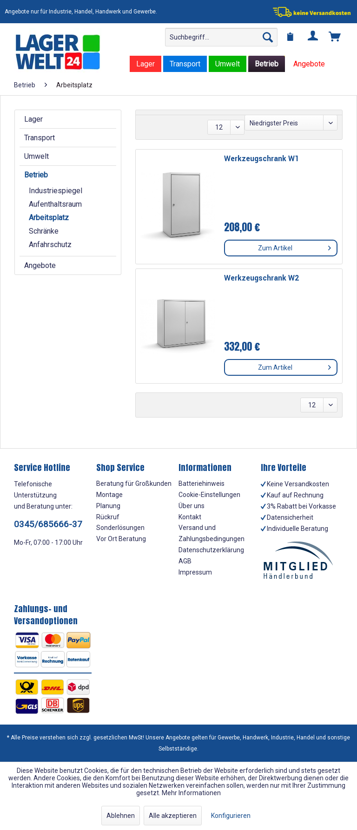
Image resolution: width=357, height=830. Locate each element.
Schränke (44, 231)
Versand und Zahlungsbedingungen (211, 533)
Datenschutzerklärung (211, 550)
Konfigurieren (231, 815)
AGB (185, 561)
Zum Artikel (294, 246)
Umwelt (36, 156)
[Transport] (185, 64)
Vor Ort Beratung (121, 538)
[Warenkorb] (335, 37)
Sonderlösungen (120, 527)
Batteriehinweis (201, 483)
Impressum (195, 572)
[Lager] (145, 64)
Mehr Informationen (191, 793)
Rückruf (107, 517)
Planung (108, 506)
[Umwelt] (227, 64)
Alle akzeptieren (173, 815)
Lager (33, 119)
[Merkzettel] (290, 37)
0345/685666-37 (48, 524)
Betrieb (36, 174)
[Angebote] (309, 64)
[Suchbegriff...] (221, 37)
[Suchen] (268, 37)
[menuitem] (221, 37)
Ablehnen (120, 815)
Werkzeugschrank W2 (261, 278)
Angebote (40, 265)
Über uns (191, 506)
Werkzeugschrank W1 (261, 159)
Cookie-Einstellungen (209, 494)
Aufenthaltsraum (55, 204)
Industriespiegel (55, 190)
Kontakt (189, 517)
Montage (109, 494)
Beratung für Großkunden (134, 483)
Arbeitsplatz (49, 217)
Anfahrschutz (50, 244)
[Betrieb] (266, 64)
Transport (39, 137)
